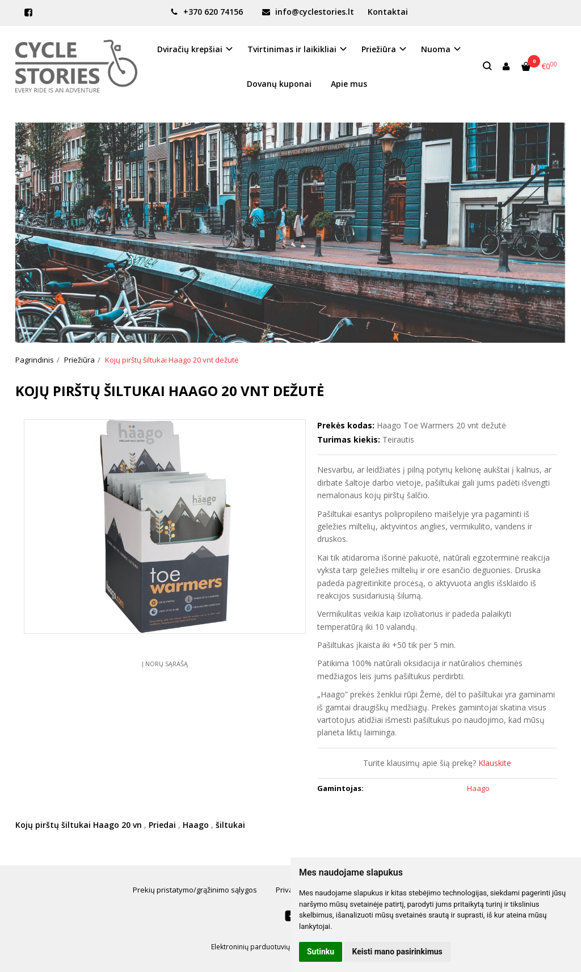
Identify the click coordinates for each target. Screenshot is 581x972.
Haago (196, 824)
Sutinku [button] (320, 951)
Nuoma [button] (436, 49)
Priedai (162, 824)
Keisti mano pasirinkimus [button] (397, 951)
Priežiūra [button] (378, 49)
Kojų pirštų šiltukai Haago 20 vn (78, 824)
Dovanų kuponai (279, 83)
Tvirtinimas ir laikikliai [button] (291, 49)
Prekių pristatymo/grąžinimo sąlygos (195, 890)
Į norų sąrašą (165, 663)
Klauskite (494, 763)
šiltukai (230, 824)
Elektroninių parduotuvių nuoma (262, 947)
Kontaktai (388, 11)
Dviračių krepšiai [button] (189, 49)
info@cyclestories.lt (308, 11)
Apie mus (349, 83)
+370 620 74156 (206, 11)
